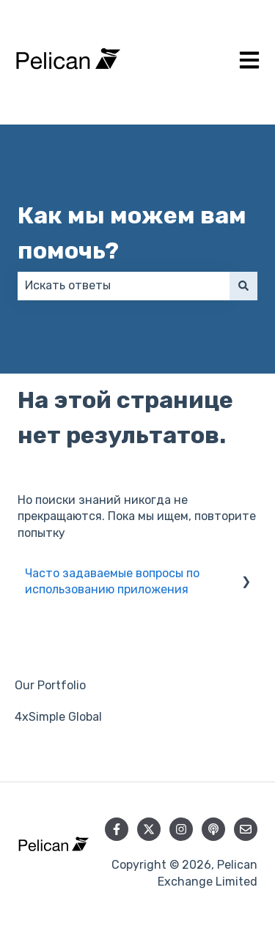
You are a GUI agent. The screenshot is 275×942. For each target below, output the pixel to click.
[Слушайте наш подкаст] (213, 829)
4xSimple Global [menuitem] (58, 717)
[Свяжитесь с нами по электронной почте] (245, 829)
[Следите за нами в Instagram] (181, 829)
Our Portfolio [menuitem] (50, 685)
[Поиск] (243, 286)
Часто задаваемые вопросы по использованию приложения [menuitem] (112, 581)
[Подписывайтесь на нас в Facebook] (116, 829)
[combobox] (124, 286)
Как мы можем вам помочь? (132, 232)
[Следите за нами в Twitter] (149, 829)
